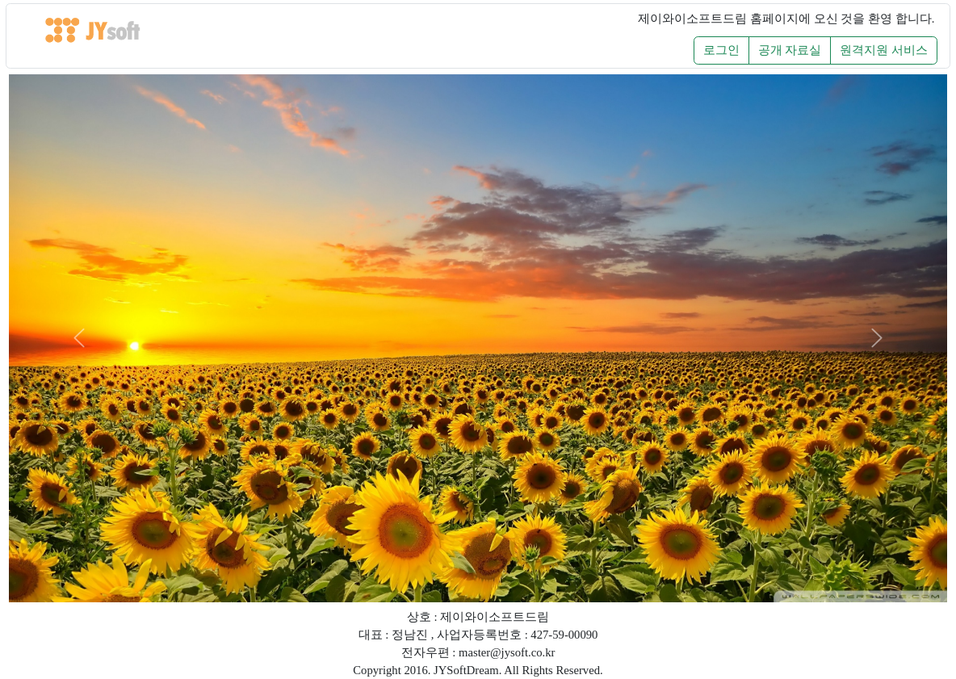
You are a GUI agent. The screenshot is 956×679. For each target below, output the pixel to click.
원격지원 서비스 (884, 50)
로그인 (721, 50)
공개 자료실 (790, 50)
